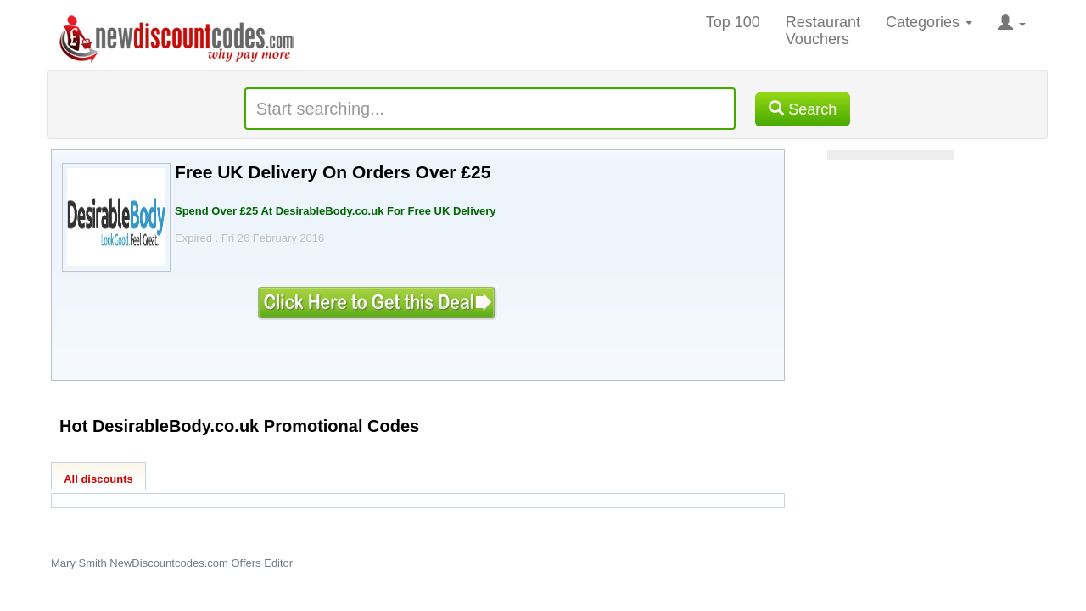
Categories (929, 22)
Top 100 (733, 22)
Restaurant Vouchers (823, 31)
